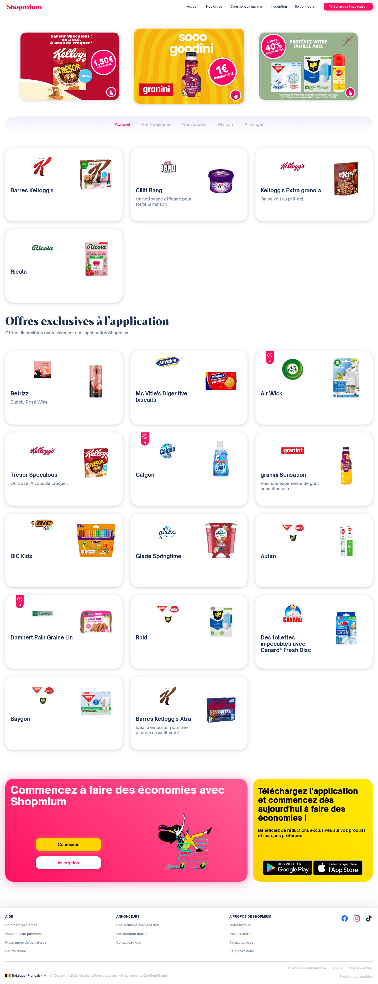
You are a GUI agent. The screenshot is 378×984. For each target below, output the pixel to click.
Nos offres (214, 6)
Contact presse (241, 942)
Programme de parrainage (26, 942)
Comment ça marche (246, 6)
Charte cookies (361, 968)
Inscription (279, 6)
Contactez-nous (128, 942)
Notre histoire (240, 925)
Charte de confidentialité (307, 968)
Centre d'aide (15, 951)
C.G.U (337, 968)
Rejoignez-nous (241, 951)
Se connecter (305, 6)
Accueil (192, 6)
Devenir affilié (240, 934)
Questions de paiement (23, 934)
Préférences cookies (356, 976)
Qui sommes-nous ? (131, 934)
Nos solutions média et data (138, 925)
